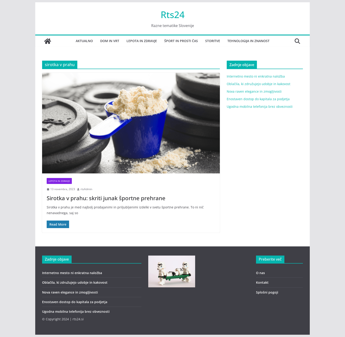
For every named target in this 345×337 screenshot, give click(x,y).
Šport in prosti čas (181, 41)
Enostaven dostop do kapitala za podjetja (258, 99)
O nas (260, 273)
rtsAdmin (86, 189)
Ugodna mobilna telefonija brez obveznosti (260, 106)
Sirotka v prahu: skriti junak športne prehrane (106, 198)
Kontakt (262, 282)
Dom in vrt (109, 41)
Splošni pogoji (267, 292)
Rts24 (173, 14)
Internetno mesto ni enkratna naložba (256, 76)
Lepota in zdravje (142, 41)
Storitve (212, 41)
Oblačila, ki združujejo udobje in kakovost (258, 84)
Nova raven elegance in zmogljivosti (254, 91)
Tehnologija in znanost (248, 41)
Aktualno (84, 41)
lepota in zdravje (59, 181)
